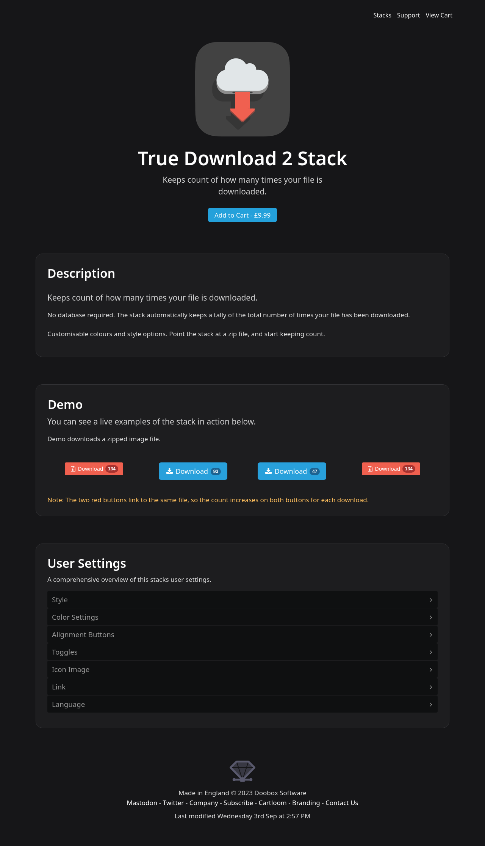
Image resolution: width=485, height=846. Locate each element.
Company (203, 802)
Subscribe (238, 802)
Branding (306, 802)
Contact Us (341, 802)
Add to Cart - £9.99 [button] (242, 215)
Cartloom (272, 802)
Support (408, 15)
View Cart (439, 15)
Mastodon (142, 802)
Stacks (382, 15)
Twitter (173, 802)
